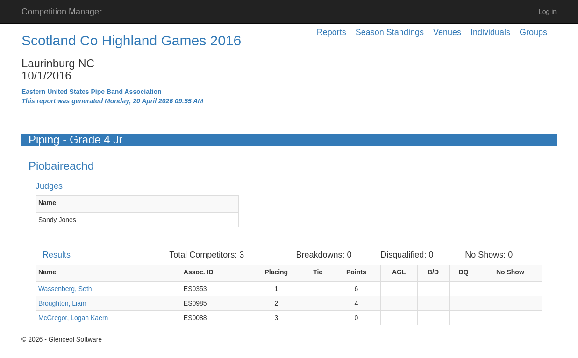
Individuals (490, 32)
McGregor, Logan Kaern (73, 318)
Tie (317, 272)
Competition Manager (61, 11)
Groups (533, 32)
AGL (399, 272)
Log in (548, 11)
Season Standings (390, 32)
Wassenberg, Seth (65, 289)
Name (47, 203)
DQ (464, 272)
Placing (276, 272)
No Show (510, 272)
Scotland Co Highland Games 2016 (131, 40)
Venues (447, 32)
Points (356, 272)
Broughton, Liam (62, 303)
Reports (331, 32)
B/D (433, 272)
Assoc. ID (199, 272)
